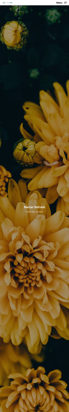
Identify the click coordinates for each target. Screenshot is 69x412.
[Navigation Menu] (61, 2)
